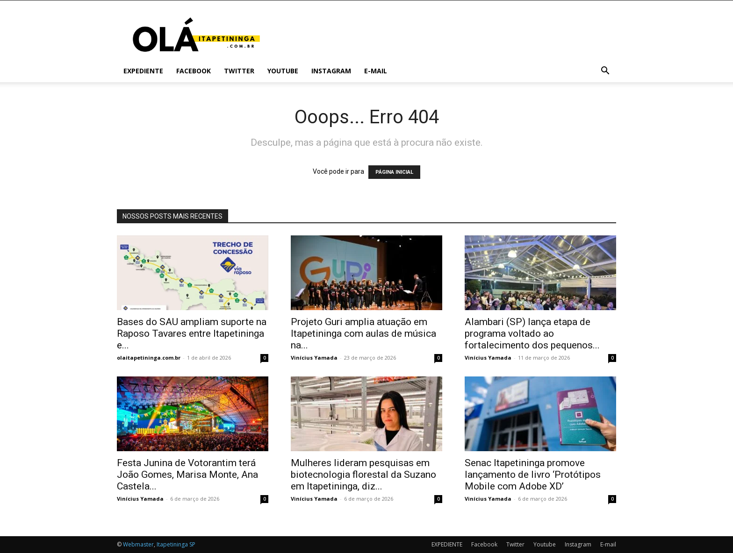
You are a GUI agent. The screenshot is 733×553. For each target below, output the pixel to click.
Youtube (282, 70)
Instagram (331, 70)
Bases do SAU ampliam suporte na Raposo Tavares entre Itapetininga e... (191, 333)
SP (192, 544)
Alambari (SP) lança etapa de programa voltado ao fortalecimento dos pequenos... (532, 333)
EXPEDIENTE (143, 70)
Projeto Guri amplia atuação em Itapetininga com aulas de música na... (363, 333)
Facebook (193, 70)
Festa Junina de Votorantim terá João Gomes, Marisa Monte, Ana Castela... (187, 474)
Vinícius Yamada (314, 357)
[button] (605, 71)
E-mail (375, 70)
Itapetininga (172, 544)
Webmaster (138, 544)
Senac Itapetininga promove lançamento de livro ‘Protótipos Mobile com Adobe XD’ (533, 474)
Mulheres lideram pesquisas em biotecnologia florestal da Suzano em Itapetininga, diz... (363, 474)
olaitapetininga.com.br (148, 357)
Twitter (239, 70)
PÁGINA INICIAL (394, 172)
